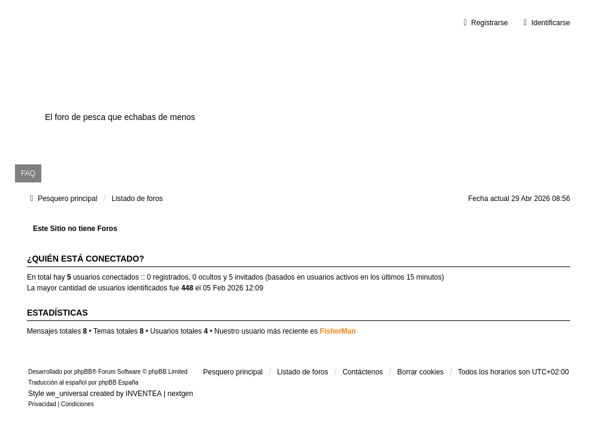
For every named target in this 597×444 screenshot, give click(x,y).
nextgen (180, 393)
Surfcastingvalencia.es (162, 96)
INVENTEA (144, 393)
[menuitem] (42, 404)
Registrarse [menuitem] (484, 23)
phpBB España (118, 382)
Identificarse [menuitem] (545, 23)
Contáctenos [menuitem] (362, 372)
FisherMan (338, 331)
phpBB (83, 371)
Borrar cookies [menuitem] (420, 372)
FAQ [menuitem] (28, 173)
